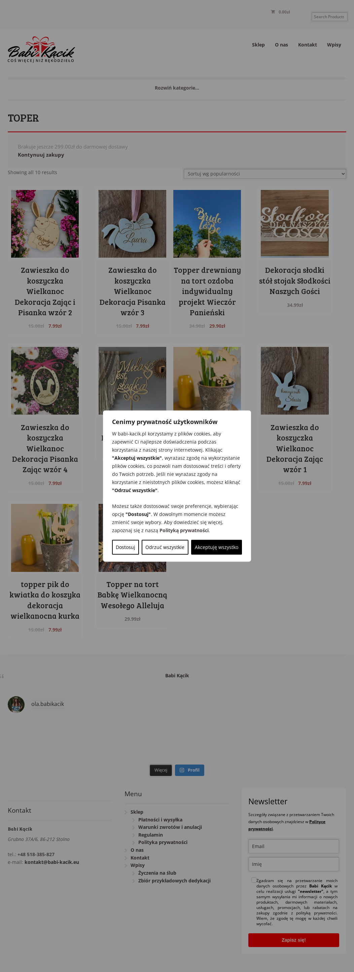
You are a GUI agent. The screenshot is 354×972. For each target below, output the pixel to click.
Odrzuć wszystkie (164, 547)
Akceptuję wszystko (216, 547)
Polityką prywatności (184, 530)
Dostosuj (125, 547)
